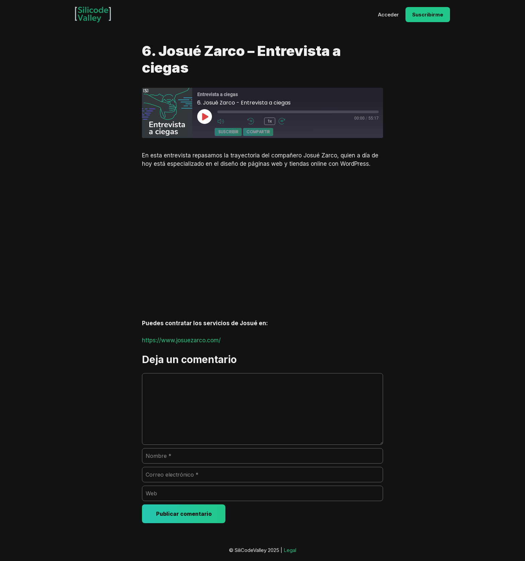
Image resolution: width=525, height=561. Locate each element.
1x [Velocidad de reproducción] (270, 121)
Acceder (388, 14)
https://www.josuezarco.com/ (181, 340)
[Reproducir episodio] (204, 116)
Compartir (258, 132)
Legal (290, 550)
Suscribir (228, 132)
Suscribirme (427, 14)
